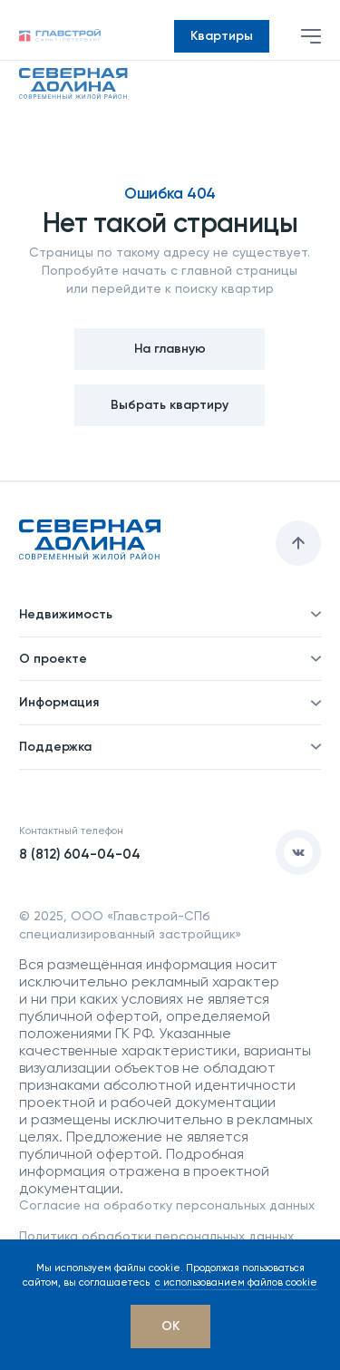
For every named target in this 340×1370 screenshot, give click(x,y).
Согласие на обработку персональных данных (167, 1205)
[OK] (170, 1326)
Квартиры (221, 36)
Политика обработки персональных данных (156, 1236)
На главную (170, 348)
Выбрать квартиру (169, 405)
